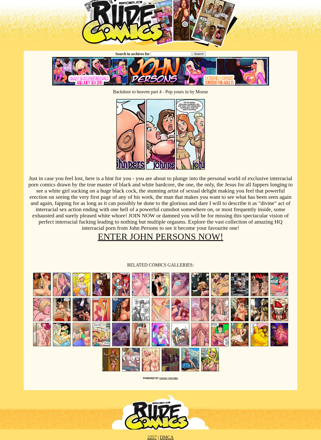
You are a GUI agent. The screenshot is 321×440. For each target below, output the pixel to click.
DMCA (167, 437)
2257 (152, 437)
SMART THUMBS (168, 378)
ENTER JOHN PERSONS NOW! (160, 236)
